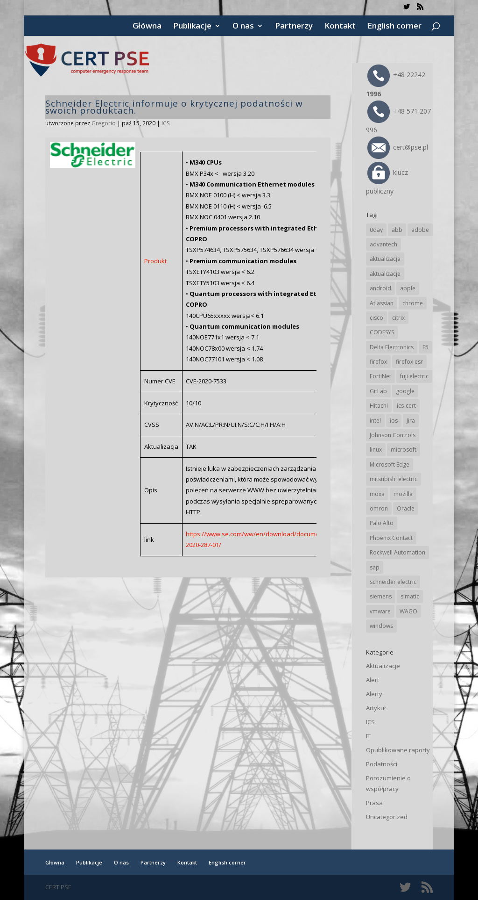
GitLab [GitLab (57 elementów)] (378, 391)
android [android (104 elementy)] (380, 288)
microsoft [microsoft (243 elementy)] (403, 450)
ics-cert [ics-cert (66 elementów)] (406, 406)
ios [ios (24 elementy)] (394, 421)
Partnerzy (294, 26)
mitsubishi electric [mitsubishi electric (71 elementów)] (393, 479)
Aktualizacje (383, 666)
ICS (165, 123)
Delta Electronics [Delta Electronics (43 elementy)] (392, 347)
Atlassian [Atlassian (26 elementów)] (382, 303)
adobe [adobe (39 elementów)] (420, 230)
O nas (243, 26)
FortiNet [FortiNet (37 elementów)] (380, 376)
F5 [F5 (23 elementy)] (425, 347)
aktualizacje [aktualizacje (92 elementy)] (385, 274)
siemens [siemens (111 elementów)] (381, 596)
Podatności (381, 764)
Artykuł (376, 708)
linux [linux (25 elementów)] (376, 450)
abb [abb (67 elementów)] (397, 230)
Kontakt (340, 26)
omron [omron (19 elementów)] (379, 508)
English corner (394, 26)
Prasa (374, 803)
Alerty (374, 694)
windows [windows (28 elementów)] (381, 626)
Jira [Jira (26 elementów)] (411, 421)
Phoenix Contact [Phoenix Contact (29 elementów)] (391, 538)
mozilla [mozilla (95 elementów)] (403, 494)
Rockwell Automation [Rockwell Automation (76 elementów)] (397, 552)
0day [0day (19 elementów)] (376, 230)
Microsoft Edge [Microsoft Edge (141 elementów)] (389, 464)
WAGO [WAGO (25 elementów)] (408, 611)
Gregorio (103, 123)
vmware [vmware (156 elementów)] (380, 611)
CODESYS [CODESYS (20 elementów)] (382, 332)
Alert (372, 680)
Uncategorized (387, 817)
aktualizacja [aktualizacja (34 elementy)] (385, 259)
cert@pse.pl (397, 147)
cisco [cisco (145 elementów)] (376, 318)
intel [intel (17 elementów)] (375, 421)
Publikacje (192, 26)
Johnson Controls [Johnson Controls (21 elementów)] (392, 435)
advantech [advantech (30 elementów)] (383, 244)
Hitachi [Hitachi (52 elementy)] (379, 406)
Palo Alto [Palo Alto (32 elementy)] (382, 523)
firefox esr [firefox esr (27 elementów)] (409, 362)
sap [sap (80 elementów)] (375, 567)
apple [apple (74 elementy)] (407, 288)
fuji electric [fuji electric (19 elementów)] (414, 376)
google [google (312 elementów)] (405, 391)
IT (368, 736)
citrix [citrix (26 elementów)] (398, 318)
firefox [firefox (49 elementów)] (378, 362)
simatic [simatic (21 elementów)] (410, 596)
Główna (147, 26)
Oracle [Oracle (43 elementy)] (406, 508)
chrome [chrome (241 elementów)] (412, 303)
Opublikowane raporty (398, 750)
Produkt (155, 261)
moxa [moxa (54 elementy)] (377, 494)
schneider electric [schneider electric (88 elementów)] (393, 582)
